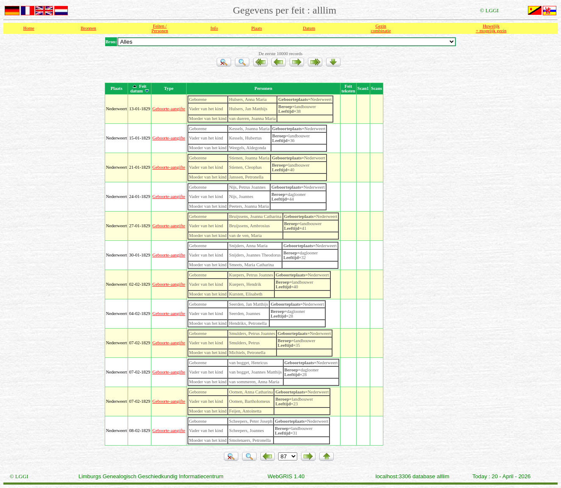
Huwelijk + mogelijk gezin (491, 28)
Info (214, 28)
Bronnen (88, 28)
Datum (309, 28)
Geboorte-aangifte (168, 108)
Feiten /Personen (159, 28)
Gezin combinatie (381, 28)
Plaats (256, 28)
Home (28, 28)
